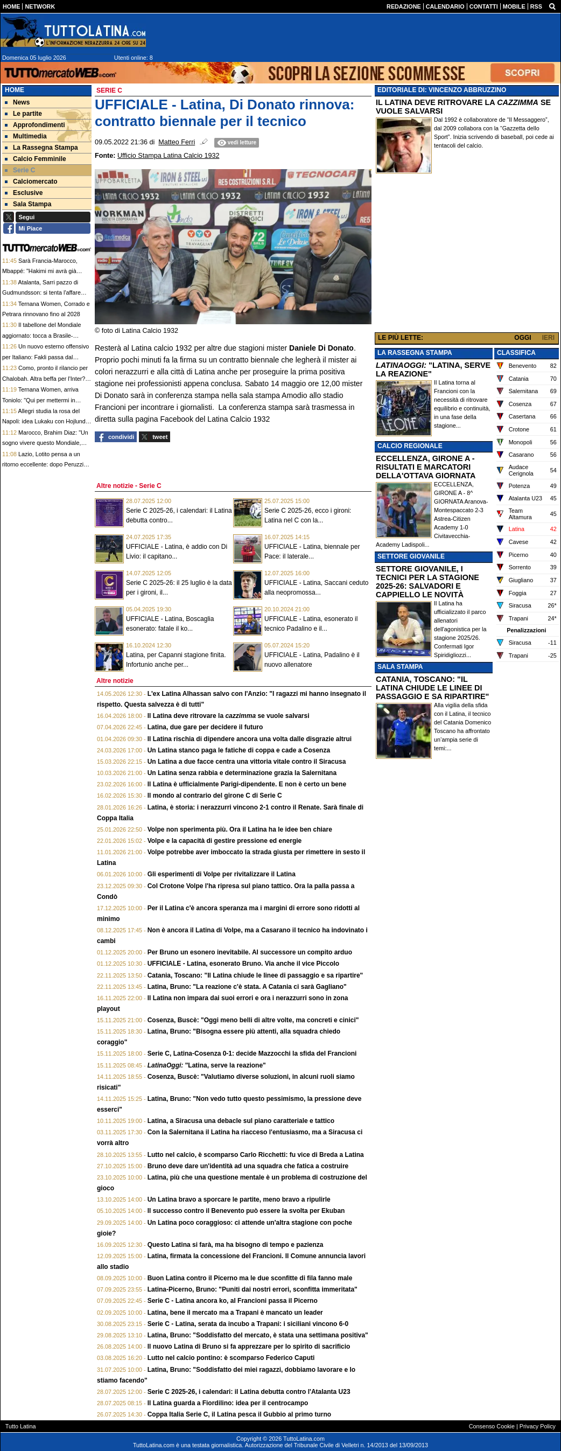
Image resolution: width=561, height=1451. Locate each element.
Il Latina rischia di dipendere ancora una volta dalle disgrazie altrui (250, 739)
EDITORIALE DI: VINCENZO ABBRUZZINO (441, 90)
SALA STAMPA (400, 667)
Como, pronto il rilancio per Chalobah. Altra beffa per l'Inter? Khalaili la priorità (45, 378)
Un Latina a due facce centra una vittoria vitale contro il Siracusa (247, 761)
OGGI (522, 337)
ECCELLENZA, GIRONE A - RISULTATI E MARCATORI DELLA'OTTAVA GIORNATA (425, 467)
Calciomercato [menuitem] (31, 181)
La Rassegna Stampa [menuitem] (41, 147)
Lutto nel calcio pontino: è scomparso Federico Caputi (231, 1358)
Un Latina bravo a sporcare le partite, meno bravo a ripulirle (239, 1199)
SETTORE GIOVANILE (411, 556)
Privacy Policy (538, 1426)
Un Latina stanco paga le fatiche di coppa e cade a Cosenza (239, 750)
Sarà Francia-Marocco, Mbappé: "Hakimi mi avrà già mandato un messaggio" (40, 271)
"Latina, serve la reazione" (207, 1065)
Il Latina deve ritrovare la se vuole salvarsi (229, 716)
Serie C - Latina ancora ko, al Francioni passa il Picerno (233, 1300)
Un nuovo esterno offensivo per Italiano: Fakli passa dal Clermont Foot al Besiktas (45, 357)
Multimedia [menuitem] (26, 136)
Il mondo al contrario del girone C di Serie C (215, 795)
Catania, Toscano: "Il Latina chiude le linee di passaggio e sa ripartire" (255, 975)
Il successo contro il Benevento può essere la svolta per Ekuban (246, 1211)
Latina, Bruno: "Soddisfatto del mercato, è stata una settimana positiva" (258, 1335)
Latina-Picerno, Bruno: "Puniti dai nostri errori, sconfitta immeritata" (252, 1289)
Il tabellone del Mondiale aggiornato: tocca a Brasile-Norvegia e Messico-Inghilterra (41, 335)
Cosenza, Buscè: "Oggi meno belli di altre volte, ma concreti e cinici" (253, 1020)
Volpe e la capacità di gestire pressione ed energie (225, 841)
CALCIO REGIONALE (410, 446)
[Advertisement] (466, 255)
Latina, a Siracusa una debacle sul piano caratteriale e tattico (241, 1121)
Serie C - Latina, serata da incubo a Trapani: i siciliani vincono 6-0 (248, 1324)
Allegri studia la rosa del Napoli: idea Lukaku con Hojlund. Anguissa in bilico (44, 421)
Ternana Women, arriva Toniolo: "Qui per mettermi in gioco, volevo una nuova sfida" (41, 400)
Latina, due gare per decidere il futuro (205, 727)
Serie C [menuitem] (20, 170)
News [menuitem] (17, 102)
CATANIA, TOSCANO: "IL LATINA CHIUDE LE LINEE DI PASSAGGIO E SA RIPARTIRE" (432, 688)
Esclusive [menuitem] (24, 193)
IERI (548, 337)
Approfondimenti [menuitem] (35, 125)
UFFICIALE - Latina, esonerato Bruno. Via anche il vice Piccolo (244, 963)
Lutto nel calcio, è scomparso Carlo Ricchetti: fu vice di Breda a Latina (256, 1155)
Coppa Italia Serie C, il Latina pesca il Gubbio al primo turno (239, 1414)
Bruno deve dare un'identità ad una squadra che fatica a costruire (248, 1166)
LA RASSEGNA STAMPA (414, 353)
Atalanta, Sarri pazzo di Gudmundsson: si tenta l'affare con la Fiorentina (41, 292)
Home (14, 90)
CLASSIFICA (516, 353)
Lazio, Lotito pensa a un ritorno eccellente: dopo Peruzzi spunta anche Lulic (42, 464)
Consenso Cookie (492, 1426)
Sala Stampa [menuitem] (28, 204)
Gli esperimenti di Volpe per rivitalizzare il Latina (222, 874)
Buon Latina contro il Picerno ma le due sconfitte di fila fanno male (250, 1278)
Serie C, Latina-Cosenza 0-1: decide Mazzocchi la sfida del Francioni (252, 1053)
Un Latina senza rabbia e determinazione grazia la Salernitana (242, 773)
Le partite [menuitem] (23, 113)
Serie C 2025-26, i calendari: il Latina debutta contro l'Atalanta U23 (249, 1392)
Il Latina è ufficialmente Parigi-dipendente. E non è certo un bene (247, 784)
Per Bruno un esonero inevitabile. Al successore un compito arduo (250, 952)
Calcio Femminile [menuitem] (35, 159)
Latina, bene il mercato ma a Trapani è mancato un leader (235, 1312)
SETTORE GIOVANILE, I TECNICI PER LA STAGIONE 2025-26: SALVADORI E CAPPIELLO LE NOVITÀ (427, 581)
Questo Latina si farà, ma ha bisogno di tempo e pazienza (236, 1244)
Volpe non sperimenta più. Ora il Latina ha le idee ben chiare (240, 829)
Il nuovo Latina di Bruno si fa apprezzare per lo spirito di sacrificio (249, 1346)
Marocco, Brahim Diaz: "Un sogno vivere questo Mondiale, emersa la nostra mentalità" (45, 443)
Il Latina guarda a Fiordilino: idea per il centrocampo (228, 1403)
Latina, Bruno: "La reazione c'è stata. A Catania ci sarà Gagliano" (247, 986)
